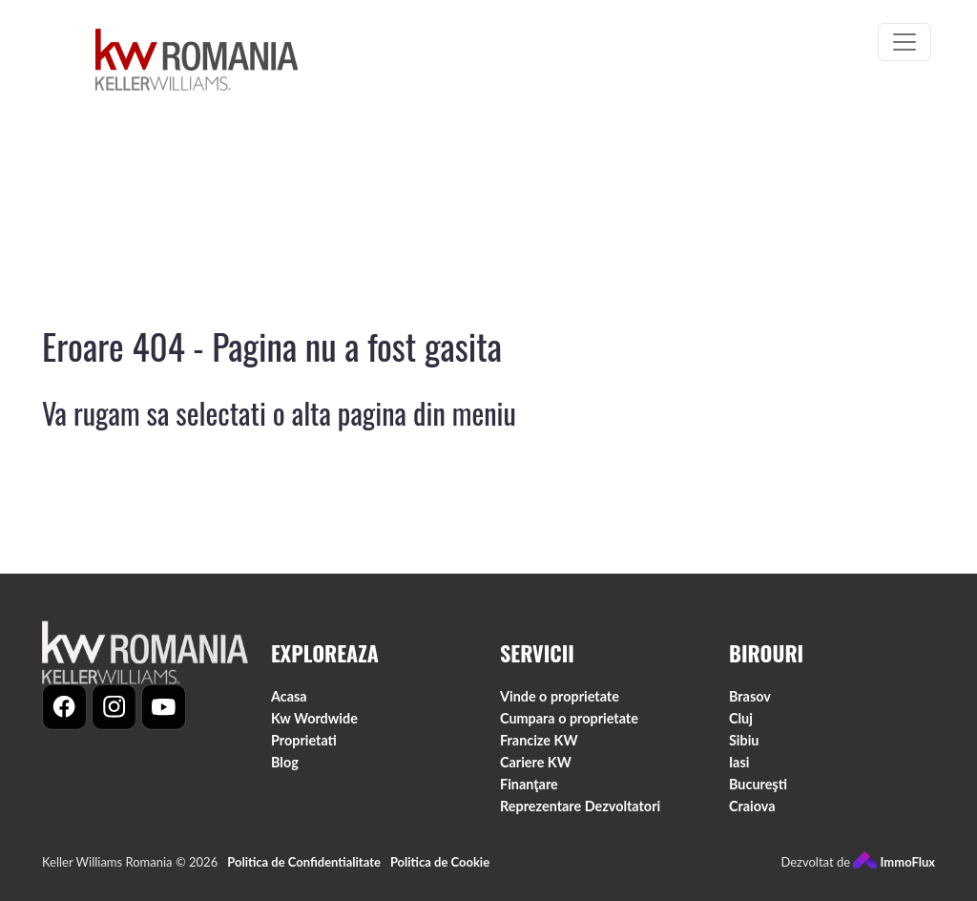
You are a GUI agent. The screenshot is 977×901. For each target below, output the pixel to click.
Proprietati (304, 750)
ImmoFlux (894, 872)
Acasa (289, 706)
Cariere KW (536, 772)
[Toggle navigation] (904, 42)
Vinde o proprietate (559, 706)
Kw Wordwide (314, 728)
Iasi (739, 772)
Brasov (750, 706)
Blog (285, 772)
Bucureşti (758, 794)
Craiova (752, 815)
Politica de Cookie (439, 872)
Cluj (741, 728)
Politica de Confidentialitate (304, 872)
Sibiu (744, 750)
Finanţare (529, 794)
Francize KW (539, 750)
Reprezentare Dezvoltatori (580, 815)
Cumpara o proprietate (569, 728)
